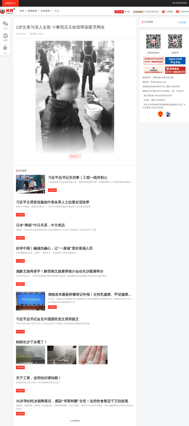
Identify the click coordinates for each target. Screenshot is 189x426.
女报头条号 (184, 12)
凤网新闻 (32, 11)
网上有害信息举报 (180, 3)
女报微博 (169, 12)
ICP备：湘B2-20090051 (154, 100)
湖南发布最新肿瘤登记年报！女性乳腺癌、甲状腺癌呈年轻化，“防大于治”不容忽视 (112, 294)
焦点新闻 (52, 190)
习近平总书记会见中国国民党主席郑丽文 (47, 319)
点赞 (5, 49)
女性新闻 (45, 11)
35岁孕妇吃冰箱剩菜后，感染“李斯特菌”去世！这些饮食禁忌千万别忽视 (72, 401)
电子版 (121, 12)
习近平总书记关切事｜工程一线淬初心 (77, 178)
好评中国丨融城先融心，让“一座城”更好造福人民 (54, 248)
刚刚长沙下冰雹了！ (31, 342)
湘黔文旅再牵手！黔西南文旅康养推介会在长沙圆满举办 (59, 271)
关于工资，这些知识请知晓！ (38, 378)
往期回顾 (182, 22)
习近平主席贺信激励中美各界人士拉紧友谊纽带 (52, 202)
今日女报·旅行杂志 (146, 12)
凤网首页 (10, 3)
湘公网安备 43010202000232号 (158, 95)
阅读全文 (75, 156)
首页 (22, 11)
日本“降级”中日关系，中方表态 (40, 225)
